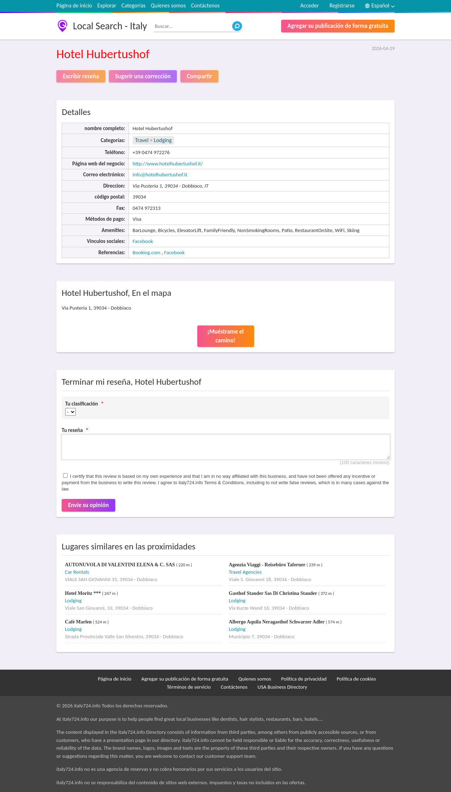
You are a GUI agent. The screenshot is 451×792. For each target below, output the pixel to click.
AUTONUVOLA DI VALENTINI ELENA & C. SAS (120, 564)
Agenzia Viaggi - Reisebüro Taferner (268, 564)
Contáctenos (205, 5)
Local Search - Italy (110, 26)
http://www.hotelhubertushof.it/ (167, 163)
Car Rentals (77, 572)
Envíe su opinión (88, 505)
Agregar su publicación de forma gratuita (338, 26)
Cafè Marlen (79, 622)
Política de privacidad (304, 679)
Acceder (309, 5)
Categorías (134, 5)
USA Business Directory (282, 687)
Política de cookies (356, 679)
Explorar (106, 5)
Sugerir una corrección (143, 76)
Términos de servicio (189, 687)
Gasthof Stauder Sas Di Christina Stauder (273, 593)
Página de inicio (74, 5)
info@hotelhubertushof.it (159, 174)
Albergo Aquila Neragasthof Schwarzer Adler (277, 622)
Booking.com (146, 252)
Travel (141, 140)
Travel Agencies (245, 572)
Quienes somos (168, 5)
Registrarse (341, 5)
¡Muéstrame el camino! (225, 336)
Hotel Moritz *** (83, 593)
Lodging (163, 140)
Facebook (142, 241)
